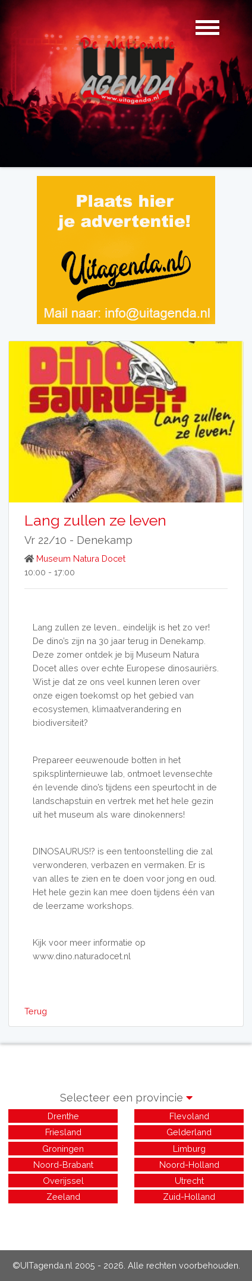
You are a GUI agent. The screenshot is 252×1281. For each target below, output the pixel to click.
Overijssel (63, 1181)
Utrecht (189, 1181)
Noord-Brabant (63, 1165)
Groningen (63, 1149)
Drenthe (63, 1116)
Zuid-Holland (189, 1197)
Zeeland (63, 1197)
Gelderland (189, 1132)
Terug (35, 1011)
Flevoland (189, 1116)
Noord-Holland (189, 1165)
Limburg (189, 1149)
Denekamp (105, 540)
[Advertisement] (126, 1220)
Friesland (63, 1132)
